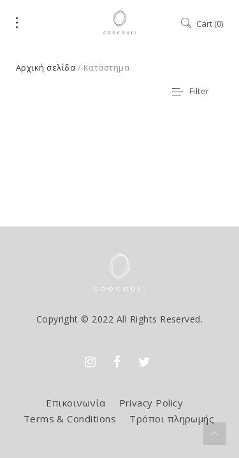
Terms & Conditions (70, 418)
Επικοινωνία (75, 402)
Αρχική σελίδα (45, 67)
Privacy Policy (151, 402)
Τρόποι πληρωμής (171, 418)
